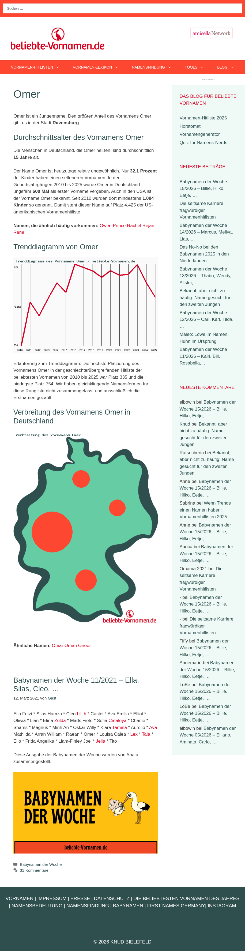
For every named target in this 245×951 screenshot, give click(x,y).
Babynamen (128, 905)
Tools (197, 67)
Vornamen (19, 898)
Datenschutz (112, 898)
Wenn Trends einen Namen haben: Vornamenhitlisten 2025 (205, 510)
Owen (105, 225)
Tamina (119, 727)
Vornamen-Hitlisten (38, 67)
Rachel (134, 225)
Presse (80, 898)
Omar (57, 645)
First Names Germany (176, 905)
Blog (229, 67)
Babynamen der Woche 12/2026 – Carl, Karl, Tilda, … (206, 319)
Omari (71, 645)
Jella (100, 741)
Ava (153, 727)
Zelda (60, 720)
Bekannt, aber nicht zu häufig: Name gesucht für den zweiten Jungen (205, 297)
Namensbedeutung (37, 905)
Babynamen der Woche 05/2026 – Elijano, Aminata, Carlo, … (208, 735)
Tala (146, 734)
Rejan (148, 225)
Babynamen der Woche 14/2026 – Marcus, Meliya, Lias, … (206, 232)
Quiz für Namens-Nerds (204, 142)
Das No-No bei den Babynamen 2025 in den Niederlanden (204, 254)
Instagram (222, 905)
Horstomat (190, 126)
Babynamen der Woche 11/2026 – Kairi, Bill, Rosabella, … (203, 356)
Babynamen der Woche (41, 864)
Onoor (84, 645)
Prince (119, 225)
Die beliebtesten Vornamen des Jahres (186, 898)
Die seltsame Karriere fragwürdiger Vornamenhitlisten (201, 210)
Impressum (51, 898)
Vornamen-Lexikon (99, 67)
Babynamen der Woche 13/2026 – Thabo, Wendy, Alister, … (206, 275)
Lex (134, 734)
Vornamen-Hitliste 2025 (203, 118)
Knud (185, 424)
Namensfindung (155, 67)
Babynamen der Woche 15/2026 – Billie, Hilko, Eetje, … (203, 188)
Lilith (81, 713)
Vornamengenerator (200, 134)
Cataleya (117, 720)
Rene (18, 232)
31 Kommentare (34, 870)
